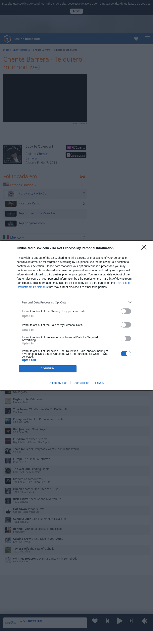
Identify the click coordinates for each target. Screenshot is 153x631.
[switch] (126, 311)
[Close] (145, 248)
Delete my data (58, 382)
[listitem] (76, 302)
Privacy (99, 382)
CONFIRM (47, 368)
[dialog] (76, 315)
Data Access (81, 382)
